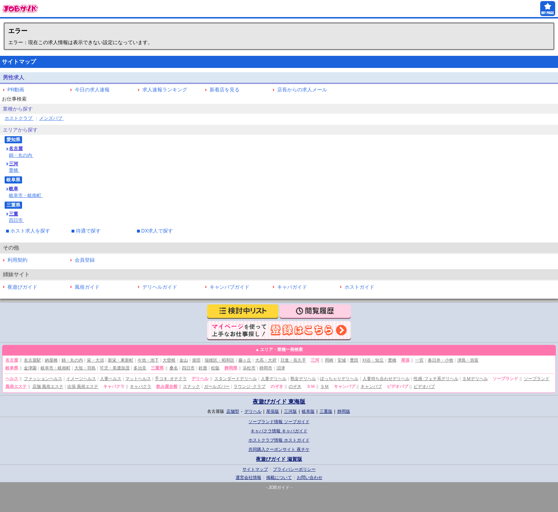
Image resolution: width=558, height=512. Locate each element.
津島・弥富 (468, 360)
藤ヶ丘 (244, 360)
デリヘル (200, 378)
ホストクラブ (19, 118)
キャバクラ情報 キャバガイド (279, 430)
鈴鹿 (203, 368)
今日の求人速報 (92, 89)
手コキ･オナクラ (171, 378)
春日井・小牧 (440, 360)
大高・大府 (266, 360)
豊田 (354, 360)
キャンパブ (371, 386)
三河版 (290, 411)
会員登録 (85, 260)
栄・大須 (95, 360)
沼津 (281, 368)
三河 (13, 163)
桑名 (173, 368)
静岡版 (343, 411)
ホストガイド (359, 287)
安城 (341, 360)
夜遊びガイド (22, 287)
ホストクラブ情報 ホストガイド (278, 440)
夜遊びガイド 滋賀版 (279, 459)
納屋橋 (51, 360)
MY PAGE (547, 8)
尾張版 (272, 411)
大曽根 (169, 360)
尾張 (405, 360)
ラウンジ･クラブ (249, 386)
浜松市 (249, 368)
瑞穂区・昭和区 (220, 360)
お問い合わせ (309, 477)
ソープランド (536, 378)
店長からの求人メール (302, 89)
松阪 (215, 368)
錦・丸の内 (21, 155)
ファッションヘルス (43, 378)
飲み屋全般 (167, 386)
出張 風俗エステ (82, 386)
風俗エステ (16, 386)
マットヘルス (138, 378)
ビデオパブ (424, 386)
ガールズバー (217, 386)
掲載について (279, 477)
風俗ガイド (87, 287)
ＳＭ (324, 386)
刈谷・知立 (373, 360)
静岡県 (231, 368)
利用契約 (17, 260)
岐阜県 (11, 368)
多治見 (139, 368)
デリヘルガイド (159, 287)
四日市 (16, 220)
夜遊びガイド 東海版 (279, 402)
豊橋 (14, 170)
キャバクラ (140, 386)
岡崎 (329, 360)
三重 (13, 214)
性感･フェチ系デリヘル (436, 378)
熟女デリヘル (303, 378)
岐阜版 (308, 411)
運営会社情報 (248, 477)
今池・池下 (148, 360)
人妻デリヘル (273, 378)
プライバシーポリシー (294, 469)
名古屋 (16, 148)
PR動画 (15, 89)
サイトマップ (255, 469)
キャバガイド (292, 287)
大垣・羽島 (85, 368)
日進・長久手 (293, 360)
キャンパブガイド (229, 287)
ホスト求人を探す (30, 231)
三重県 (157, 368)
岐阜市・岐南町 (26, 195)
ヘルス (11, 378)
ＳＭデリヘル (475, 378)
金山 (183, 360)
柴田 (196, 360)
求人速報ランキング (164, 89)
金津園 (30, 368)
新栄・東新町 (120, 360)
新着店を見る (224, 89)
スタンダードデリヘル (235, 378)
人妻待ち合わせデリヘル (386, 378)
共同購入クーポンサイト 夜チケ (278, 449)
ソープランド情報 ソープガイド (278, 421)
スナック (191, 386)
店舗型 (232, 411)
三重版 (326, 411)
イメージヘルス (81, 378)
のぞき (295, 386)
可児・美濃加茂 (115, 368)
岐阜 (13, 188)
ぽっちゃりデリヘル (339, 378)
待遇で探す (88, 231)
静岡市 (265, 368)
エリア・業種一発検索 (281, 349)
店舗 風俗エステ (47, 386)
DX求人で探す (157, 231)
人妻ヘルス (110, 378)
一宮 (419, 360)
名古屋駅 (32, 360)
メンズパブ (51, 118)
